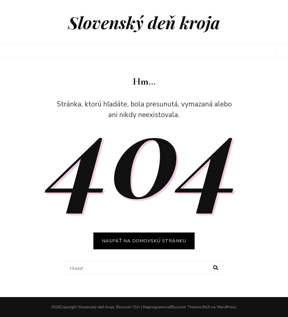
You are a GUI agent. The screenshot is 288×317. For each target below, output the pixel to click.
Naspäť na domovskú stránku (144, 241)
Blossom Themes (186, 307)
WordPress (226, 307)
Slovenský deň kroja (144, 22)
